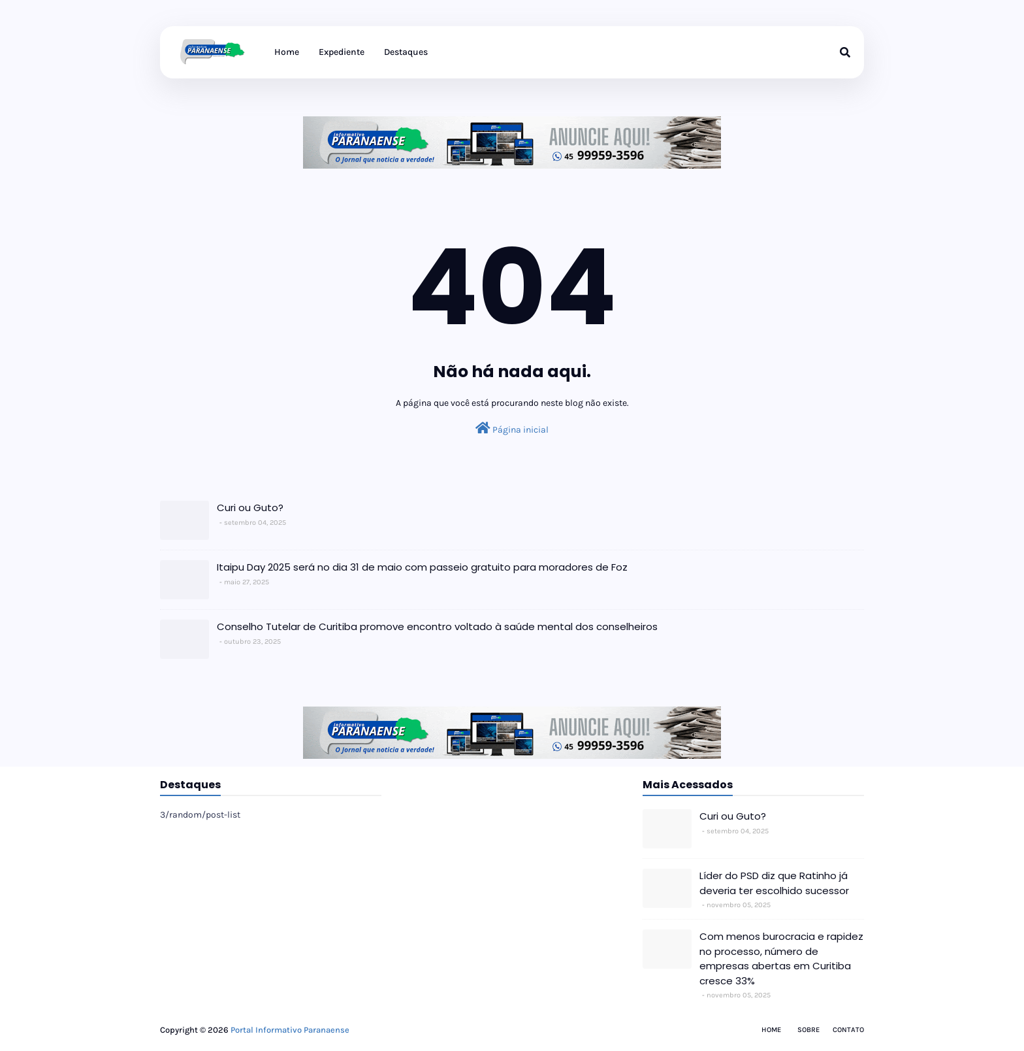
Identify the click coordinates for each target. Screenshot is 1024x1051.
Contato (848, 1030)
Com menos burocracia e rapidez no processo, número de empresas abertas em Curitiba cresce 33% (781, 958)
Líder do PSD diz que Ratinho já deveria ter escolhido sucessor (774, 883)
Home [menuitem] (286, 52)
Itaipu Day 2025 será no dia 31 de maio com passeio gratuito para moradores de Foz (422, 567)
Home (771, 1030)
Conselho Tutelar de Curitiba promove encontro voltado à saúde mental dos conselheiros (437, 626)
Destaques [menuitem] (406, 52)
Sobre (808, 1030)
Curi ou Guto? (250, 507)
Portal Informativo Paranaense (290, 1030)
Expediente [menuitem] (341, 52)
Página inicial (512, 428)
